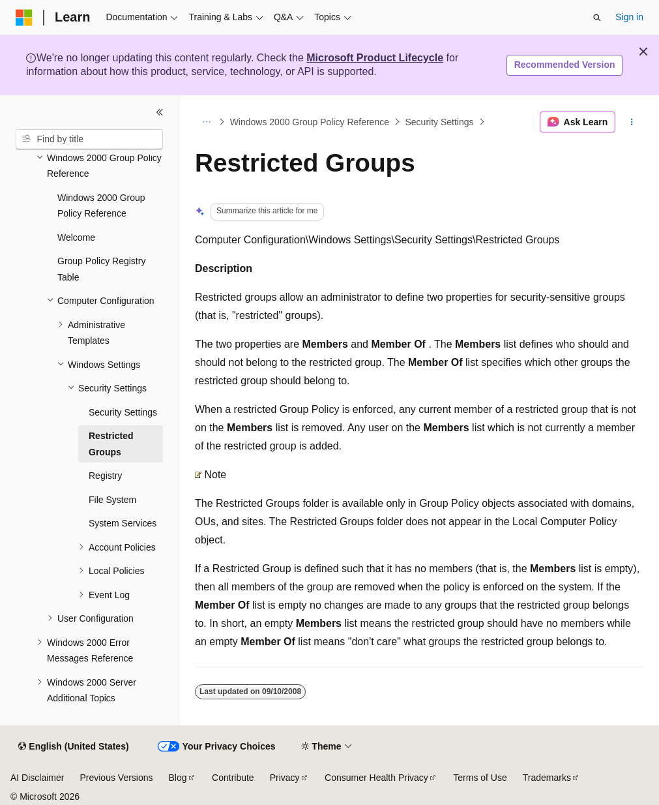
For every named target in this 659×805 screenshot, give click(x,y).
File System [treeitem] (112, 499)
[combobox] (89, 139)
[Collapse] (159, 112)
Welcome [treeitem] (76, 237)
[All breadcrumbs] (206, 122)
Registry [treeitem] (105, 475)
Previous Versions (116, 777)
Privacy (285, 777)
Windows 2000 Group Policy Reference (309, 122)
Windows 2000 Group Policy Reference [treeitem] (101, 205)
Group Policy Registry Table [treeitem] (101, 269)
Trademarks (547, 777)
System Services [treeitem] (122, 523)
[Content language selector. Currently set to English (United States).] (73, 747)
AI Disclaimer (37, 777)
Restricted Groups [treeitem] (111, 444)
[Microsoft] (24, 17)
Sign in (629, 17)
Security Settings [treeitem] (123, 412)
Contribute (233, 777)
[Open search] (597, 17)
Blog (178, 777)
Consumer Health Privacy (376, 777)
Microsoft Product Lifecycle (374, 57)
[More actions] (632, 122)
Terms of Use (479, 777)
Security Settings (439, 122)
